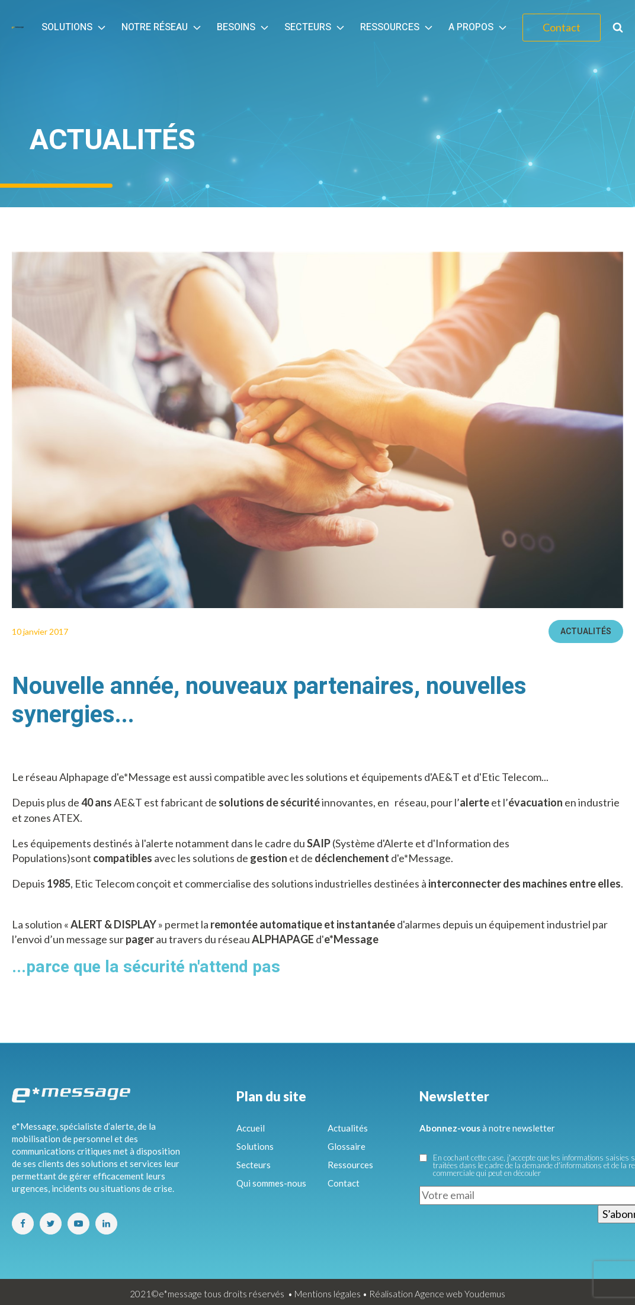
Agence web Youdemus (460, 1293)
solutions (214, 857)
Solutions (74, 27)
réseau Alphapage (67, 776)
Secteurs (315, 27)
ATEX (66, 817)
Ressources (397, 27)
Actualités (585, 631)
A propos (478, 27)
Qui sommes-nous (271, 1183)
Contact (562, 27)
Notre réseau (162, 27)
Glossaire (346, 1146)
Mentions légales (327, 1293)
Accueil (250, 1128)
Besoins (244, 27)
